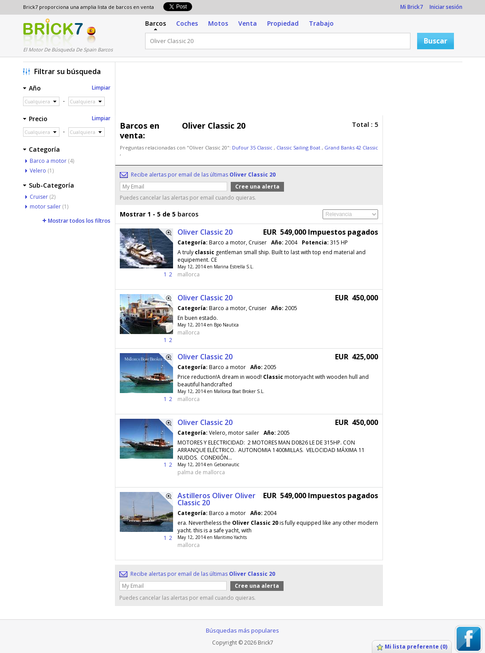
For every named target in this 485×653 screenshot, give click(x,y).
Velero (38, 170)
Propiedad (283, 23)
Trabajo (321, 23)
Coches (187, 23)
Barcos (155, 23)
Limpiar (101, 87)
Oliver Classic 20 (205, 232)
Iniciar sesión (446, 7)
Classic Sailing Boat (299, 147)
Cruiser (39, 197)
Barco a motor (48, 161)
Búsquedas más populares (242, 630)
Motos (218, 23)
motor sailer (45, 206)
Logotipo (53, 32)
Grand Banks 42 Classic (351, 147)
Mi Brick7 (411, 7)
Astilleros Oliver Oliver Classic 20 (216, 499)
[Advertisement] (291, 91)
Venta (247, 23)
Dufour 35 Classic (253, 147)
